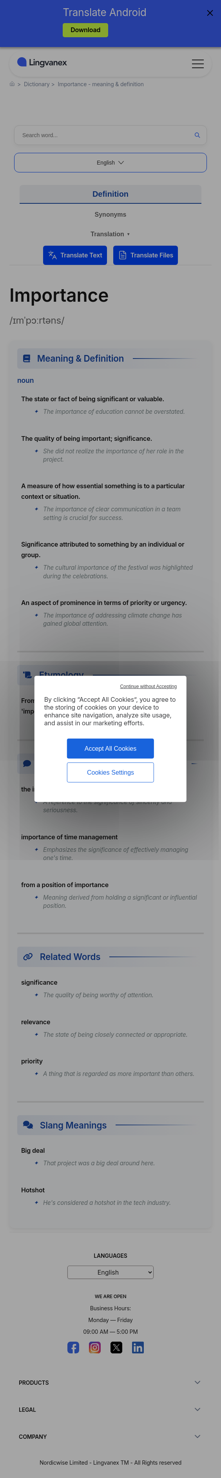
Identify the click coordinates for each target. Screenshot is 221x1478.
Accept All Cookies (111, 748)
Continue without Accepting (148, 686)
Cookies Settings (110, 772)
